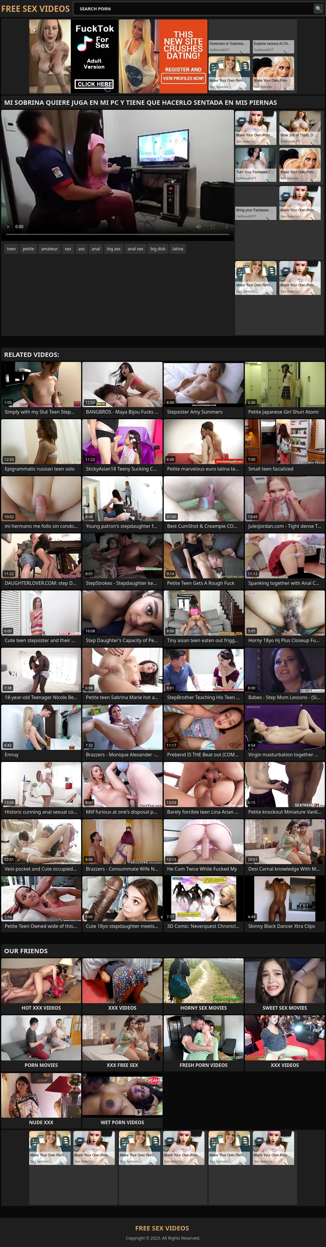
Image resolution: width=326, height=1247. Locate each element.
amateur (49, 249)
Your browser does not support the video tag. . (117, 175)
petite (28, 249)
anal (96, 249)
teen (11, 249)
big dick (158, 249)
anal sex (135, 249)
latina (178, 249)
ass (81, 249)
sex (68, 249)
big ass (114, 249)
